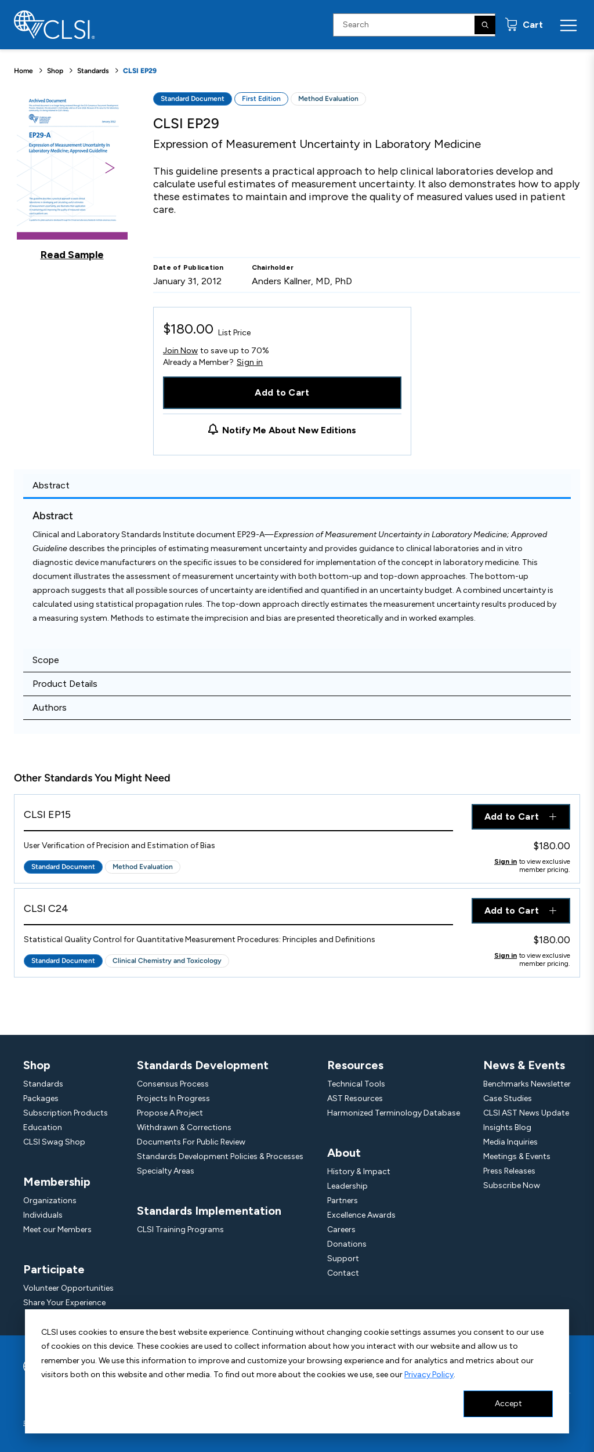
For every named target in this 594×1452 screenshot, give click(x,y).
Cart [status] (531, 24)
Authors (49, 707)
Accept (508, 1403)
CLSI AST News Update (526, 1113)
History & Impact (358, 1171)
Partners (342, 1200)
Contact (343, 1273)
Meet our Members (57, 1229)
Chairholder (273, 267)
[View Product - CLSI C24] (238, 911)
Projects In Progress (173, 1098)
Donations (347, 1244)
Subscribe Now (511, 1185)
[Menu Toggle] (568, 25)
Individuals (43, 1215)
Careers (341, 1229)
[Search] (485, 25)
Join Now (180, 351)
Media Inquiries (510, 1142)
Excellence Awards (361, 1215)
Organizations (50, 1200)
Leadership (347, 1186)
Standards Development (203, 1065)
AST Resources (355, 1098)
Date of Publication (188, 267)
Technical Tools (356, 1084)
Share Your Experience (64, 1303)
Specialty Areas (165, 1171)
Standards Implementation (209, 1211)
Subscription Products (65, 1113)
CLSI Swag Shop (54, 1142)
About (344, 1153)
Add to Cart (282, 392)
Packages (41, 1098)
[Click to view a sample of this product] (72, 176)
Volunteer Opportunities (68, 1288)
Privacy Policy (429, 1374)
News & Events (524, 1065)
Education (42, 1127)
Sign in (250, 362)
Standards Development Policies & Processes (220, 1156)
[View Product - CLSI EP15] (238, 817)
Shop (55, 71)
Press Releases (509, 1171)
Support (343, 1258)
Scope (45, 659)
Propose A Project (170, 1113)
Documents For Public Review (191, 1142)
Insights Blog (507, 1127)
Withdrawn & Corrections (184, 1127)
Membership (56, 1182)
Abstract (51, 485)
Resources (355, 1065)
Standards (93, 71)
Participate (54, 1269)
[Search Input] (414, 25)
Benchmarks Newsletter (527, 1084)
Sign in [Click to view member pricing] (505, 861)
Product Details (64, 683)
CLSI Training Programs (180, 1229)
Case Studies (507, 1098)
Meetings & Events (516, 1156)
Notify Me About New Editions (289, 430)
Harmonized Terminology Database (393, 1113)
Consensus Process (173, 1084)
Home (23, 71)
